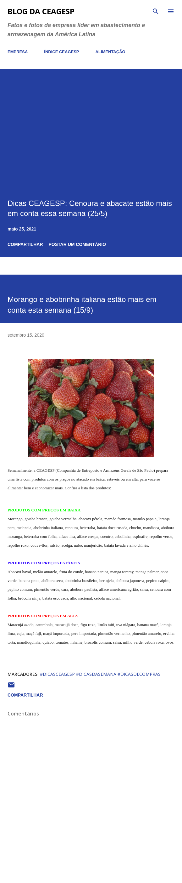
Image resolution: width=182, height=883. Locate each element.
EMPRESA (18, 51)
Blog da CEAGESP (41, 11)
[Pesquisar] (155, 11)
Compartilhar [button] (25, 244)
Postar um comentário (77, 244)
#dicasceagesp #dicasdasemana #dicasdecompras (100, 674)
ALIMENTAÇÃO (110, 51)
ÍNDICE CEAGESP (61, 51)
